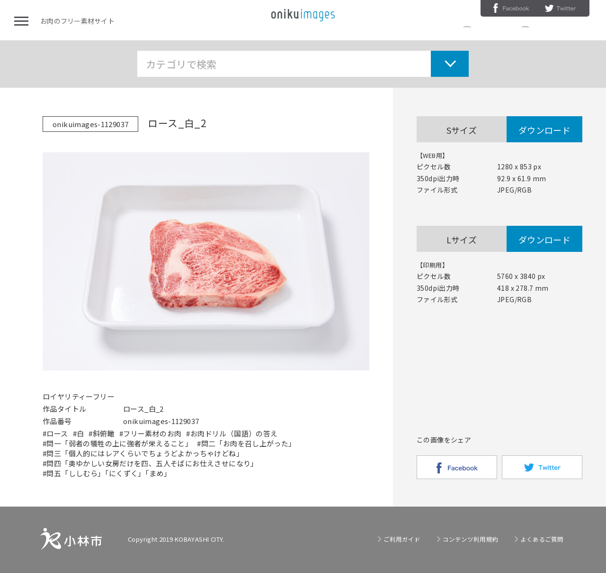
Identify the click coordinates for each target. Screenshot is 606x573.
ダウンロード (544, 130)
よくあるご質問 (541, 539)
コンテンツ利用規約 (561, 30)
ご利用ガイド (494, 30)
